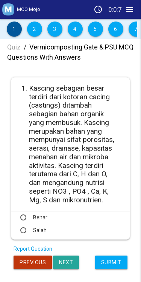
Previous (33, 262)
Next (66, 262)
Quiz (14, 47)
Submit (111, 262)
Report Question (33, 249)
